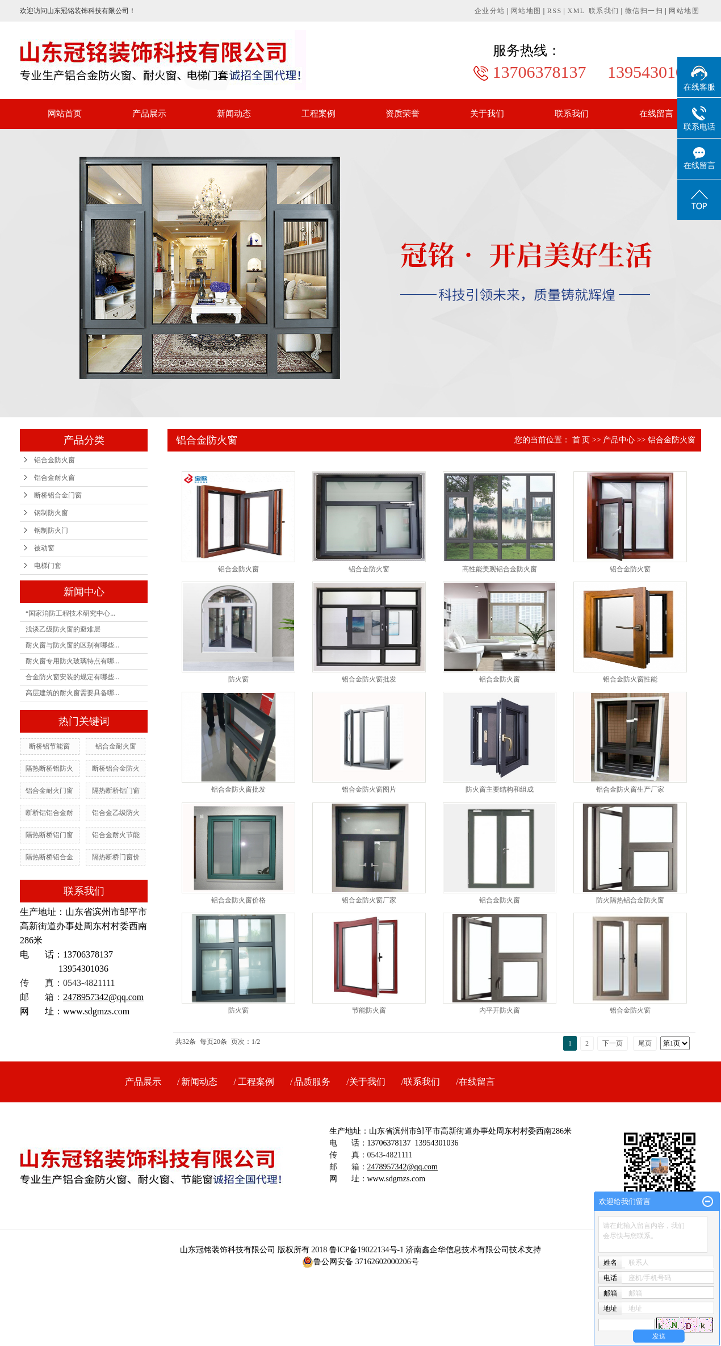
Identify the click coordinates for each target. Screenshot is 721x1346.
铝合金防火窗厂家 (369, 900)
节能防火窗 (369, 1010)
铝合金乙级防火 (116, 813)
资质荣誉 (402, 113)
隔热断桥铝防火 (49, 768)
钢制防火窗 (51, 513)
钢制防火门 (51, 530)
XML (576, 11)
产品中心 (619, 440)
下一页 (612, 1043)
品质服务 (312, 1081)
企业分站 (490, 11)
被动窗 (44, 548)
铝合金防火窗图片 (369, 789)
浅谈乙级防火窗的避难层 (63, 629)
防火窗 (238, 679)
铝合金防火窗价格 (238, 900)
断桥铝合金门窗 (58, 495)
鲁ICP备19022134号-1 (366, 1249)
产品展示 (149, 113)
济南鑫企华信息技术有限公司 (457, 1249)
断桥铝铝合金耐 (49, 813)
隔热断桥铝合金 (49, 857)
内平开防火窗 (499, 1010)
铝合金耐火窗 (54, 478)
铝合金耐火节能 (116, 835)
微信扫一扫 (644, 11)
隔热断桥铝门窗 (116, 791)
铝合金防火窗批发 (369, 679)
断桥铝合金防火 (116, 768)
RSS (554, 11)
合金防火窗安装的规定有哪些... (72, 677)
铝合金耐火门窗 (49, 791)
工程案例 (318, 113)
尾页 (645, 1043)
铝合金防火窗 (54, 460)
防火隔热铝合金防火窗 (630, 900)
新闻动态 (234, 113)
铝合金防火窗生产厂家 (630, 789)
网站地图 (526, 11)
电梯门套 (47, 566)
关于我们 (487, 113)
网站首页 (65, 113)
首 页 (581, 440)
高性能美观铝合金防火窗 (499, 569)
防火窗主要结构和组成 (500, 789)
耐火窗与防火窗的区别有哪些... (72, 645)
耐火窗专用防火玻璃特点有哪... (72, 661)
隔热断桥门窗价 (116, 857)
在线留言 (656, 113)
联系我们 (604, 11)
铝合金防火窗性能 (630, 679)
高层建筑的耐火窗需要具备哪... (72, 693)
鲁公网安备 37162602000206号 (360, 1261)
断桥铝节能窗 (49, 746)
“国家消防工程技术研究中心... (70, 613)
